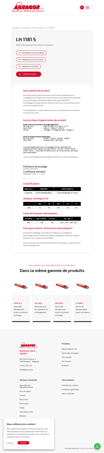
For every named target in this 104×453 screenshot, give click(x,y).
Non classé (38, 27)
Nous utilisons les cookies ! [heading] (21, 424)
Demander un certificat (30, 66)
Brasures (65, 365)
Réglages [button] (10, 443)
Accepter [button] (23, 443)
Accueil (15, 27)
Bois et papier (25, 391)
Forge (22, 408)
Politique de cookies (70, 385)
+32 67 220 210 (26, 365)
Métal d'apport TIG (69, 349)
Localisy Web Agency (87, 448)
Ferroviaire (24, 403)
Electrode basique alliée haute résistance (83, 307)
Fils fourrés (66, 361)
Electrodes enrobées (70, 353)
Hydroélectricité (26, 412)
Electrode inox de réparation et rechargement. (41, 307)
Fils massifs (67, 357)
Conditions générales (70, 389)
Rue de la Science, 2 (31, 360)
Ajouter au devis (29, 74)
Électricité (24, 399)
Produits (26, 27)
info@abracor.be (26, 370)
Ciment (22, 395)
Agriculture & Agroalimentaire (26, 386)
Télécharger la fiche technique (33, 53)
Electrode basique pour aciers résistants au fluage (21, 308)
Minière (23, 416)
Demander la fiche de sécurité (32, 59)
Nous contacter (68, 393)
